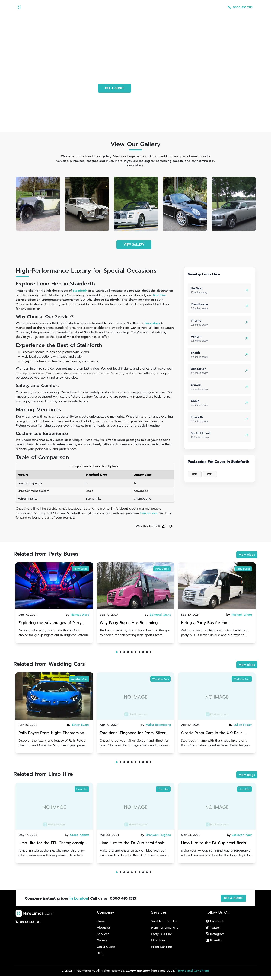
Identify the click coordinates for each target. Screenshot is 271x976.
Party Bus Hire (161, 934)
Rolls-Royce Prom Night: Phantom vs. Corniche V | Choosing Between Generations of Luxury (51, 733)
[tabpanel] (54, 602)
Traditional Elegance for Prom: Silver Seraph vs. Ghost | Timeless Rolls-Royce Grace (135, 733)
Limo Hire (82, 789)
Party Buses (80, 569)
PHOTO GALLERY (154, 88)
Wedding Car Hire (164, 921)
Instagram (215, 934)
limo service (149, 513)
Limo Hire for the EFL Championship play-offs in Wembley (51, 843)
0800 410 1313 (240, 7)
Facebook (215, 921)
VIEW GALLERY (134, 245)
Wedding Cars (79, 679)
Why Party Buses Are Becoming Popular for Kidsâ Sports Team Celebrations (130, 623)
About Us (149, 7)
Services (167, 7)
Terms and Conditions (193, 970)
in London (78, 898)
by (77, 614)
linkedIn (214, 940)
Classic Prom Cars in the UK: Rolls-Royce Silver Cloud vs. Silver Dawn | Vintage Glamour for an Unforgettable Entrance (215, 733)
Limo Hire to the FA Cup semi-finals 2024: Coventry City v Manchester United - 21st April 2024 (213, 843)
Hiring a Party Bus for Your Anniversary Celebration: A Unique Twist (212, 623)
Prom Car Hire (161, 947)
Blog (218, 7)
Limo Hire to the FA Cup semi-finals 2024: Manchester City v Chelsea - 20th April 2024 (132, 843)
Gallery (183, 7)
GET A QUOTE (114, 88)
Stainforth (80, 290)
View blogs (247, 554)
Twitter (213, 927)
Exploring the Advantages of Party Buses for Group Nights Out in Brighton (50, 623)
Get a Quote (201, 7)
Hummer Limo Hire (164, 927)
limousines (152, 323)
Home (134, 7)
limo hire (159, 295)
